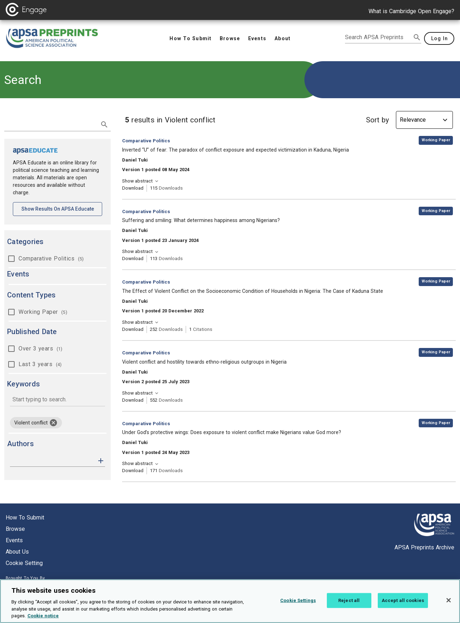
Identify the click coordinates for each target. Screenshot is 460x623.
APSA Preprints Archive (424, 547)
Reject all (349, 605)
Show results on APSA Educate (62, 208)
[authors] (52, 460)
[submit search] (417, 37)
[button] (100, 460)
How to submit (25, 517)
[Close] (448, 605)
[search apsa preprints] (378, 37)
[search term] (50, 124)
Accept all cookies (403, 605)
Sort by (377, 120)
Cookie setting (24, 563)
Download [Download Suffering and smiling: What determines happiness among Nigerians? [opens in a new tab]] (132, 258)
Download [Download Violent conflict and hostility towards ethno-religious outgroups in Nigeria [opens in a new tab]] (132, 400)
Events (14, 540)
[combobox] (57, 400)
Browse (15, 529)
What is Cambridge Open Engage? (411, 11)
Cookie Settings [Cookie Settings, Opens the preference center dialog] (298, 605)
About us (17, 551)
